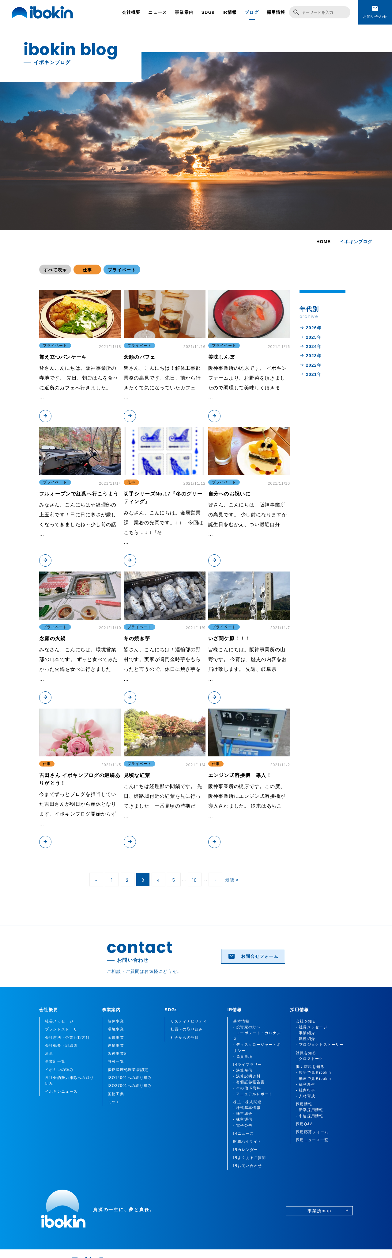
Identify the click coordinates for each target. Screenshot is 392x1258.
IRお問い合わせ (247, 1166)
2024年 (311, 346)
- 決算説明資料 (247, 1076)
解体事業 (116, 1021)
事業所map (328, 1210)
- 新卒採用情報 (309, 1110)
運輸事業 (116, 1045)
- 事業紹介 (305, 1033)
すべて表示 (55, 269)
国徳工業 (116, 1094)
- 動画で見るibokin (313, 1078)
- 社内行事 (305, 1090)
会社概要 (131, 12)
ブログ (252, 12)
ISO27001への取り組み (130, 1086)
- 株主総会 (242, 1113)
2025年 (311, 337)
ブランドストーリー (63, 1029)
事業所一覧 (55, 1061)
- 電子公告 (242, 1125)
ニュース (157, 12)
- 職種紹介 (305, 1039)
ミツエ (114, 1102)
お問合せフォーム (253, 956)
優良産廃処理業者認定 (128, 1070)
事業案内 (184, 12)
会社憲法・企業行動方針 (67, 1037)
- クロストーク (309, 1059)
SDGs (208, 12)
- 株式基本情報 (247, 1108)
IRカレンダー (245, 1150)
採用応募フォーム (312, 1132)
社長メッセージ (59, 1021)
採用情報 (276, 12)
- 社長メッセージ (311, 1027)
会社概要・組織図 (61, 1045)
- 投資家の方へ (247, 1027)
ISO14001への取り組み (130, 1078)
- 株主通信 (242, 1119)
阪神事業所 (118, 1053)
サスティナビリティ (189, 1021)
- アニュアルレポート (253, 1094)
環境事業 (116, 1029)
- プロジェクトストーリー (320, 1044)
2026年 (311, 328)
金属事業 (116, 1037)
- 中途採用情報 (309, 1116)
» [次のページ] (215, 880)
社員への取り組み (187, 1029)
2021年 (311, 374)
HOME (323, 241)
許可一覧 (116, 1061)
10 (194, 880)
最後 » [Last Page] (231, 880)
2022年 (311, 365)
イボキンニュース (61, 1091)
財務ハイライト (247, 1141)
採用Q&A (304, 1124)
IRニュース (243, 1133)
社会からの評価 (185, 1037)
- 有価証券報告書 (249, 1082)
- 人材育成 (305, 1096)
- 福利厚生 (305, 1084)
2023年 (311, 355)
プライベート (122, 269)
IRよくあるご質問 (249, 1158)
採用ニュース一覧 (312, 1140)
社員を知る (306, 1053)
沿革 (49, 1053)
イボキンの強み (59, 1070)
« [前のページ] (96, 880)
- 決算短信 (242, 1070)
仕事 (87, 269)
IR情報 (229, 12)
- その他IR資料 (247, 1088)
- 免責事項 (242, 1056)
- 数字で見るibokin (313, 1072)
